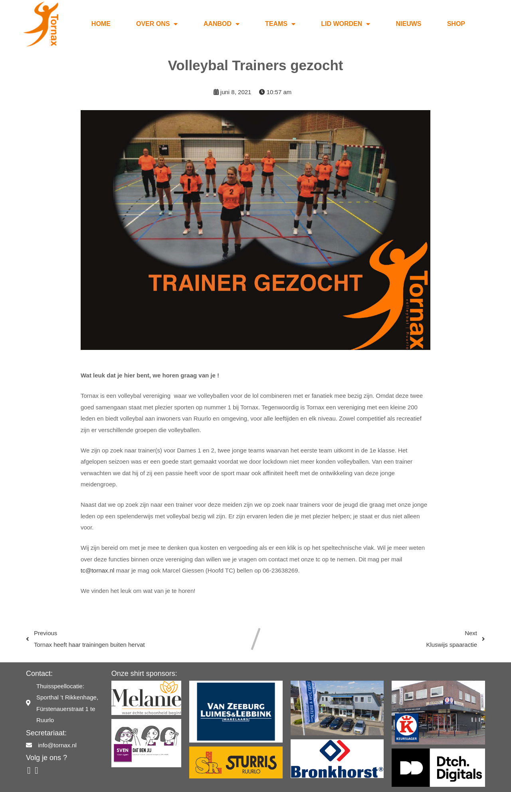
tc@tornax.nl (97, 560)
